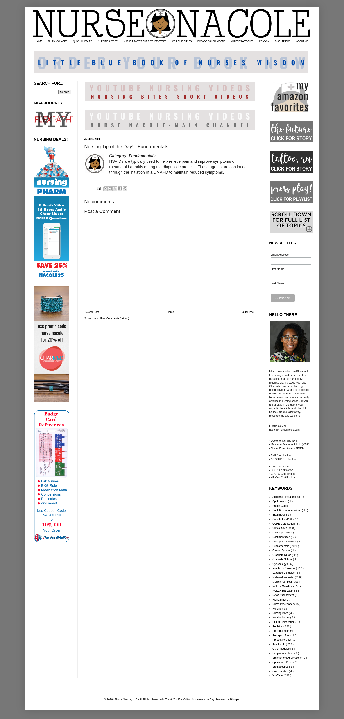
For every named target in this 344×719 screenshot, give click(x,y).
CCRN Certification (284, 523)
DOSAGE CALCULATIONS (211, 41)
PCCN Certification (283, 622)
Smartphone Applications (287, 657)
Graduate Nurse (282, 555)
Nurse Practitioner (283, 604)
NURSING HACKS (58, 41)
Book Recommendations (287, 510)
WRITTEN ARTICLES (242, 41)
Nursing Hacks (281, 617)
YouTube (278, 675)
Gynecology (279, 564)
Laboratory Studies (283, 572)
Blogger (234, 699)
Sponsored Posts (282, 662)
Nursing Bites (280, 613)
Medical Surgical (282, 581)
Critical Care (280, 528)
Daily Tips (278, 532)
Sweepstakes (280, 671)
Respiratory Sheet (283, 653)
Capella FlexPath (282, 519)
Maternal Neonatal (283, 577)
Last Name (277, 283)
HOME (39, 41)
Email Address (280, 254)
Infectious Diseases (284, 568)
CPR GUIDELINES (182, 41)
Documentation (281, 537)
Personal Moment (283, 630)
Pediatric (277, 626)
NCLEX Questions (283, 586)
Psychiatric (279, 644)
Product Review (282, 639)
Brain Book (279, 514)
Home (170, 312)
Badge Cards (280, 505)
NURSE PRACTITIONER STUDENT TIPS (144, 41)
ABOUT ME (302, 41)
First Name (278, 269)
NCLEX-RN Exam (283, 590)
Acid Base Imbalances (285, 496)
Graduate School (282, 559)
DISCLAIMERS (282, 41)
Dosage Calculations (284, 541)
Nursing (277, 608)
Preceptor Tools (282, 635)
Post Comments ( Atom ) (114, 318)
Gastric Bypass (281, 550)
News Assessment (283, 595)
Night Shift (278, 599)
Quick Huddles (281, 648)
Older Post (248, 312)
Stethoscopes (280, 666)
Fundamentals (281, 546)
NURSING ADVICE (108, 41)
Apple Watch (280, 501)
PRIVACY (264, 41)
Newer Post (92, 312)
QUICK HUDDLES (82, 41)
